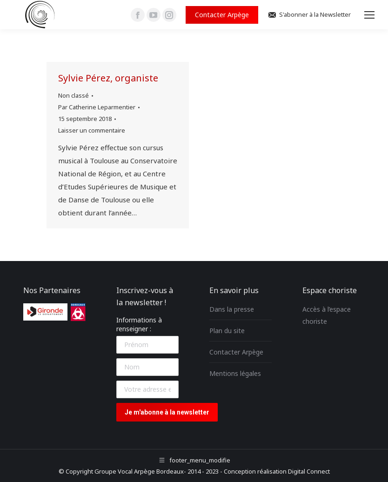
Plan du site (227, 330)
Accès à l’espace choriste (326, 315)
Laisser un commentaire (91, 130)
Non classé (73, 95)
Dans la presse (231, 309)
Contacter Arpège (236, 352)
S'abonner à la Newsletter (309, 15)
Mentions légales (235, 373)
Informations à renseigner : (139, 324)
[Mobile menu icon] (369, 15)
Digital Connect (309, 471)
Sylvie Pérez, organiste (108, 78)
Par (96, 107)
